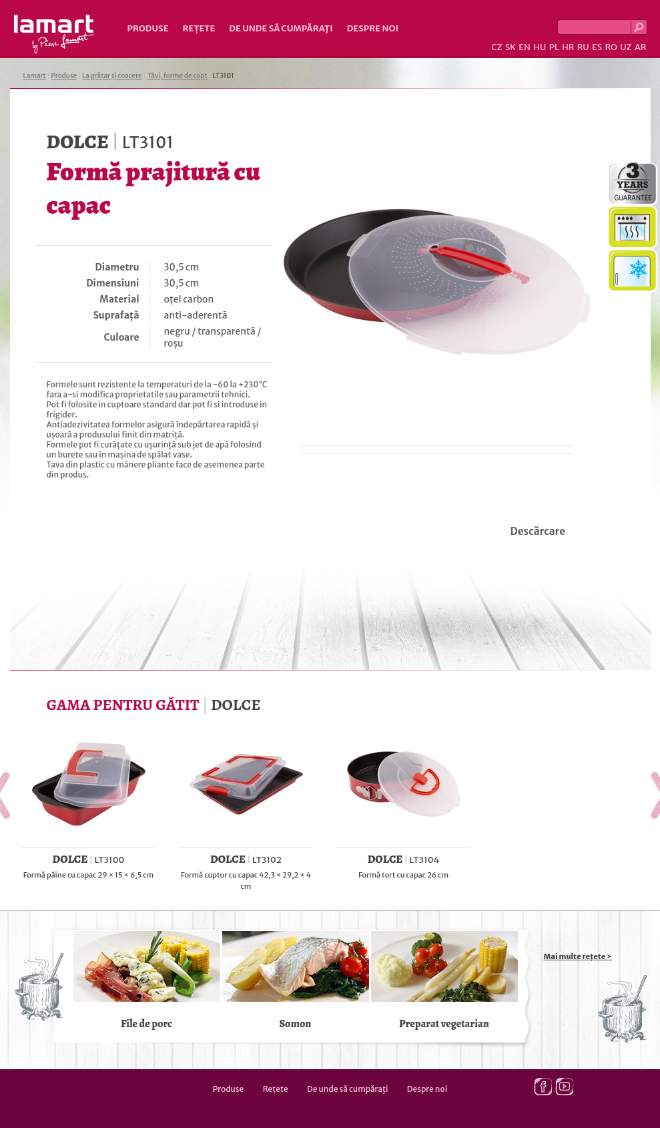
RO (611, 47)
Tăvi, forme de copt (177, 75)
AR (641, 47)
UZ (625, 47)
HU (539, 47)
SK (510, 47)
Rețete (199, 28)
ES (597, 47)
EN (525, 47)
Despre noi (372, 28)
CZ (496, 47)
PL (554, 47)
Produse (148, 28)
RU (583, 47)
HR (568, 47)
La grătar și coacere (112, 75)
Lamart (54, 34)
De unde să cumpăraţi (280, 28)
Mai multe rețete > (578, 956)
